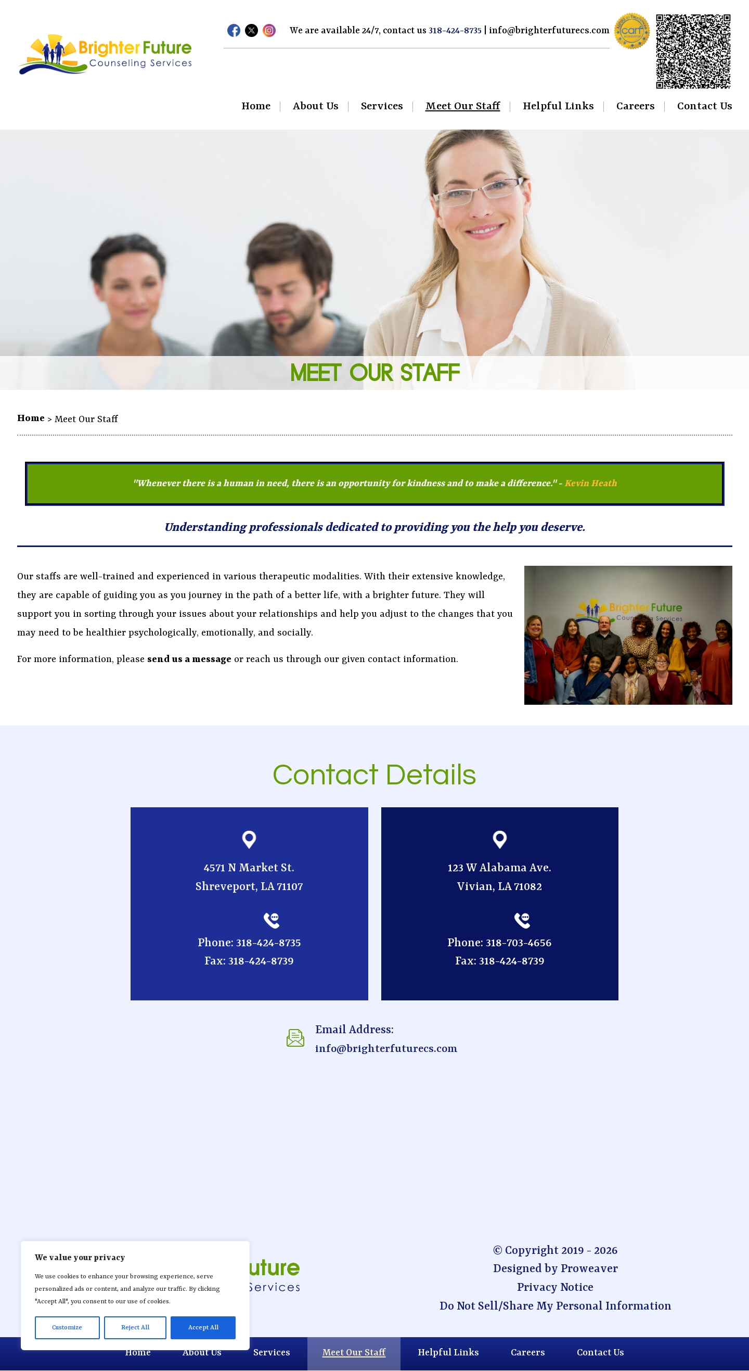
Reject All (135, 1327)
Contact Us (704, 106)
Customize (67, 1327)
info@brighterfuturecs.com (551, 31)
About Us (316, 106)
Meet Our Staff (462, 106)
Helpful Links (558, 106)
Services (382, 106)
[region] (135, 1295)
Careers (635, 106)
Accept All (203, 1327)
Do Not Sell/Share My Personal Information (555, 1306)
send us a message (189, 659)
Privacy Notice (555, 1287)
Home (255, 106)
